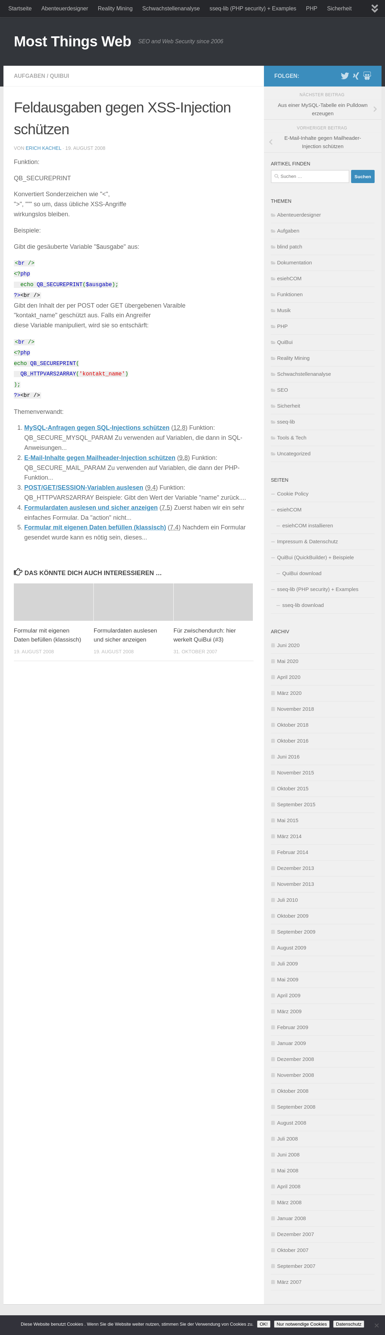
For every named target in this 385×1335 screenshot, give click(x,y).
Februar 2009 (292, 1027)
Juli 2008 (287, 1139)
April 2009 (289, 995)
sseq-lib (286, 422)
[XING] (356, 76)
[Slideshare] (367, 76)
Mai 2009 (288, 979)
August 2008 (291, 1123)
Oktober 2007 (293, 1250)
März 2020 (289, 693)
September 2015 (296, 804)
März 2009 (289, 1011)
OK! (264, 1324)
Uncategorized (294, 453)
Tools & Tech (291, 438)
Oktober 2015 (293, 788)
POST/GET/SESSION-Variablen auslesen (83, 487)
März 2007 (289, 1282)
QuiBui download (301, 573)
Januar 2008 (291, 1218)
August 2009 (291, 948)
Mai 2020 (288, 661)
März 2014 (289, 836)
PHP (312, 8)
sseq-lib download (303, 605)
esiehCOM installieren (307, 525)
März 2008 (289, 1202)
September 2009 (296, 932)
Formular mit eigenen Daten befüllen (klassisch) (95, 527)
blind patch (289, 246)
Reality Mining (115, 8)
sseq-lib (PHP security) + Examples (253, 8)
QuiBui (59, 76)
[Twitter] (345, 76)
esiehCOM (289, 278)
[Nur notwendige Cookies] (376, 1325)
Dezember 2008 (295, 1059)
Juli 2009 (287, 963)
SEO (282, 390)
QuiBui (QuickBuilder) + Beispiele (315, 557)
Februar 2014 (292, 852)
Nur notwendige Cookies (302, 1324)
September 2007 (296, 1266)
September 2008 (296, 1107)
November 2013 (295, 884)
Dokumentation (294, 262)
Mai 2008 (288, 1170)
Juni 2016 (288, 757)
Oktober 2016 (293, 741)
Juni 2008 (288, 1154)
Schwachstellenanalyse (171, 8)
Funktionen (290, 294)
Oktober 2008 (293, 1091)
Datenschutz (348, 1324)
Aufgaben (29, 76)
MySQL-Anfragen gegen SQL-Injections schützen (96, 427)
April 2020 (289, 677)
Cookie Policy (293, 494)
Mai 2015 (288, 820)
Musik (284, 310)
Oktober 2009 (293, 916)
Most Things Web (72, 41)
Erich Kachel (43, 148)
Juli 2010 (287, 900)
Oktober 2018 (293, 725)
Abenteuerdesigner (65, 8)
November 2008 (295, 1075)
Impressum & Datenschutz (307, 541)
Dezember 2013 (295, 868)
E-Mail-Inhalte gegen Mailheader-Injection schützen (99, 457)
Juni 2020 (288, 645)
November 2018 (295, 709)
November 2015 (295, 772)
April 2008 (289, 1186)
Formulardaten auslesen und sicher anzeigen (91, 507)
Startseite (20, 8)
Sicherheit (339, 8)
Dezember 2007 (295, 1234)
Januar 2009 (291, 1043)
